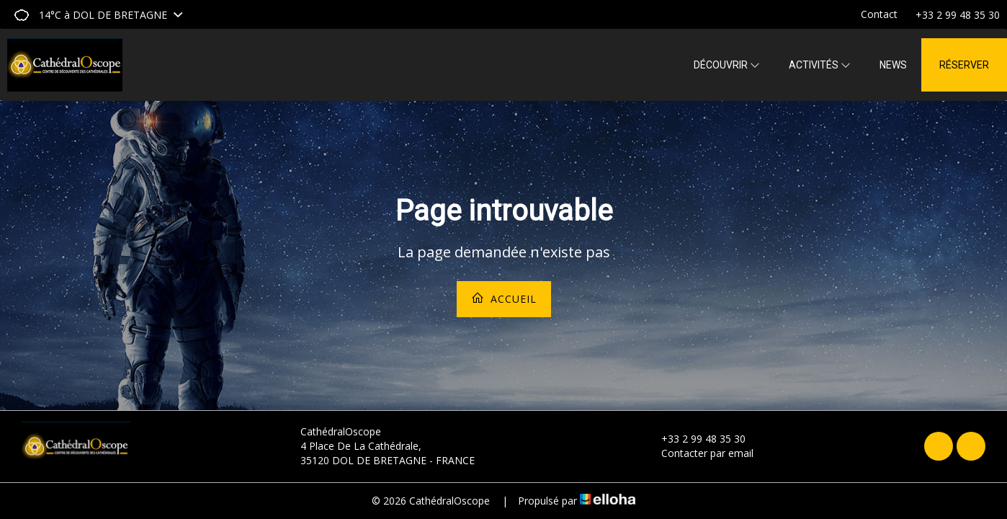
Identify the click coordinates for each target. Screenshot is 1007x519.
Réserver (964, 65)
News (893, 65)
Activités (820, 65)
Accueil (504, 298)
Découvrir (727, 65)
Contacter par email (699, 453)
